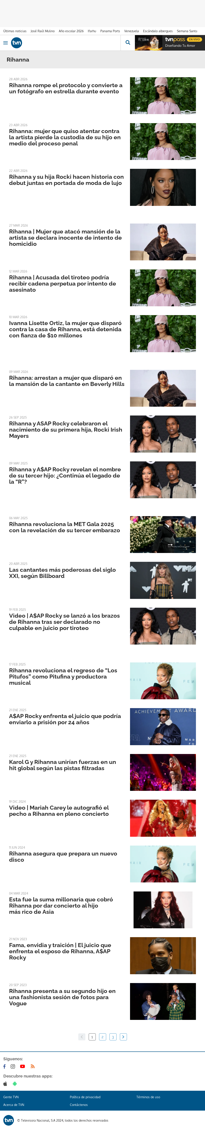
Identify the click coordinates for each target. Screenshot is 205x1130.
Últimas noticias (15, 31)
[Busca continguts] (128, 43)
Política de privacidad (85, 1097)
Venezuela (131, 31)
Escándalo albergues (158, 31)
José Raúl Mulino (43, 31)
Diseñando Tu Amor (180, 46)
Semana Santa (187, 31)
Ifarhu (92, 31)
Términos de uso (148, 1097)
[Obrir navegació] (5, 42)
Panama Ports (110, 31)
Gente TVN (11, 1097)
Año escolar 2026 (71, 31)
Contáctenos (79, 1105)
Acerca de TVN (13, 1105)
